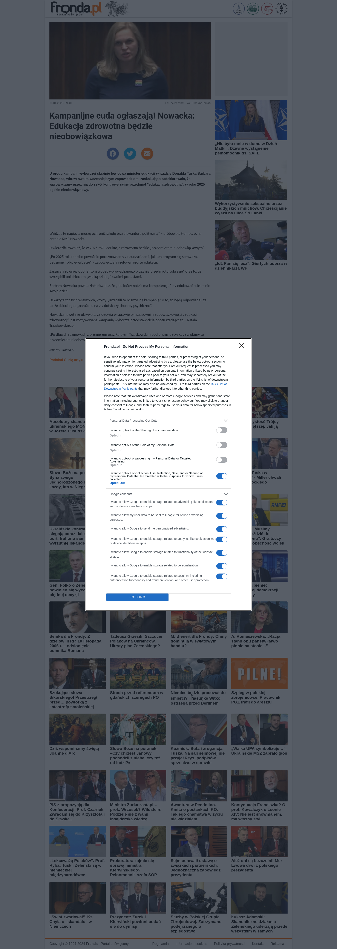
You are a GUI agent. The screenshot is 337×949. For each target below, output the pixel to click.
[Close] (243, 347)
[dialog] (168, 475)
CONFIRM (137, 597)
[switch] (221, 430)
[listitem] (168, 420)
